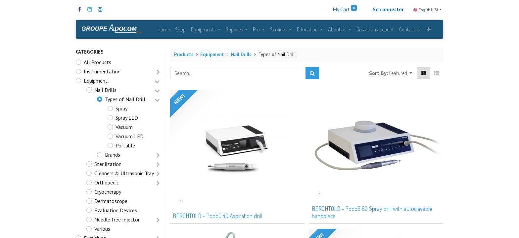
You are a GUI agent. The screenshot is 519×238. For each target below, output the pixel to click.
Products (184, 57)
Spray (121, 110)
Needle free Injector (117, 221)
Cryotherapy (107, 194)
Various (102, 231)
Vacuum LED (130, 138)
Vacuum (124, 129)
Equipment (96, 83)
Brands (112, 157)
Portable (125, 147)
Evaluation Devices (115, 212)
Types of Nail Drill (125, 101)
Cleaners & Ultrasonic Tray (124, 175)
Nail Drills (105, 92)
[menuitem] (163, 30)
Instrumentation (102, 73)
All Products (97, 64)
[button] (429, 30)
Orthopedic (106, 184)
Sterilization (107, 166)
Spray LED (127, 120)
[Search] (312, 75)
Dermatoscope (110, 203)
